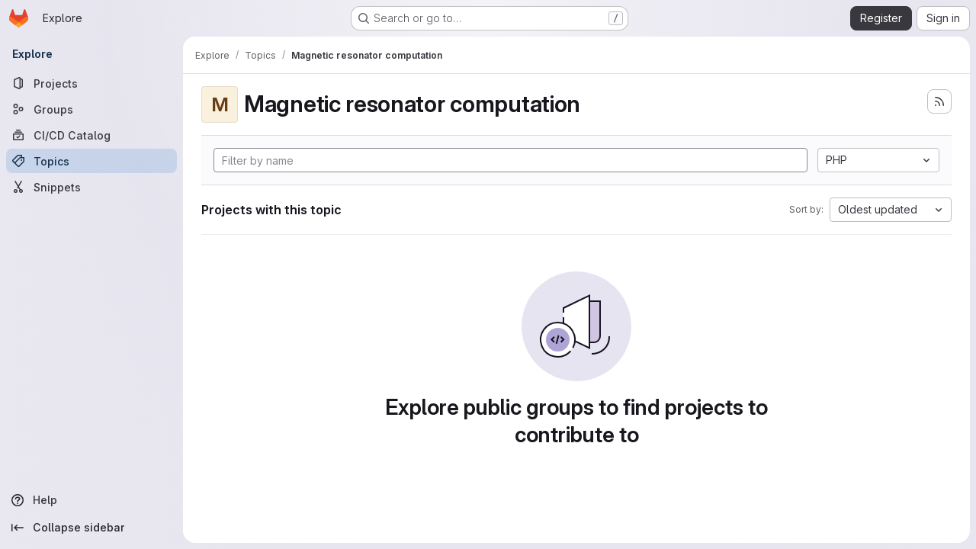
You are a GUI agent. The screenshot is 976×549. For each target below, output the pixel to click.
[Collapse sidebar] (91, 527)
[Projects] (91, 83)
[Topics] (91, 161)
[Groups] (91, 109)
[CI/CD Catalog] (91, 135)
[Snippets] (91, 187)
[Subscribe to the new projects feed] (939, 101)
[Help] (91, 500)
